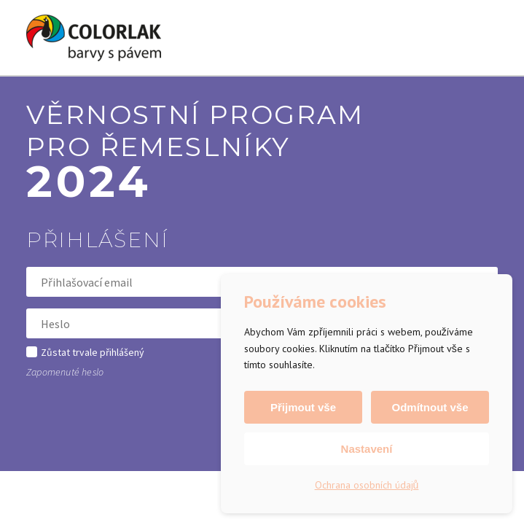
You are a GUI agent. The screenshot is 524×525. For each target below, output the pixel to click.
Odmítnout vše (429, 407)
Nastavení (367, 449)
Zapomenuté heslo (64, 371)
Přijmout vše (303, 407)
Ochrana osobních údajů (367, 484)
